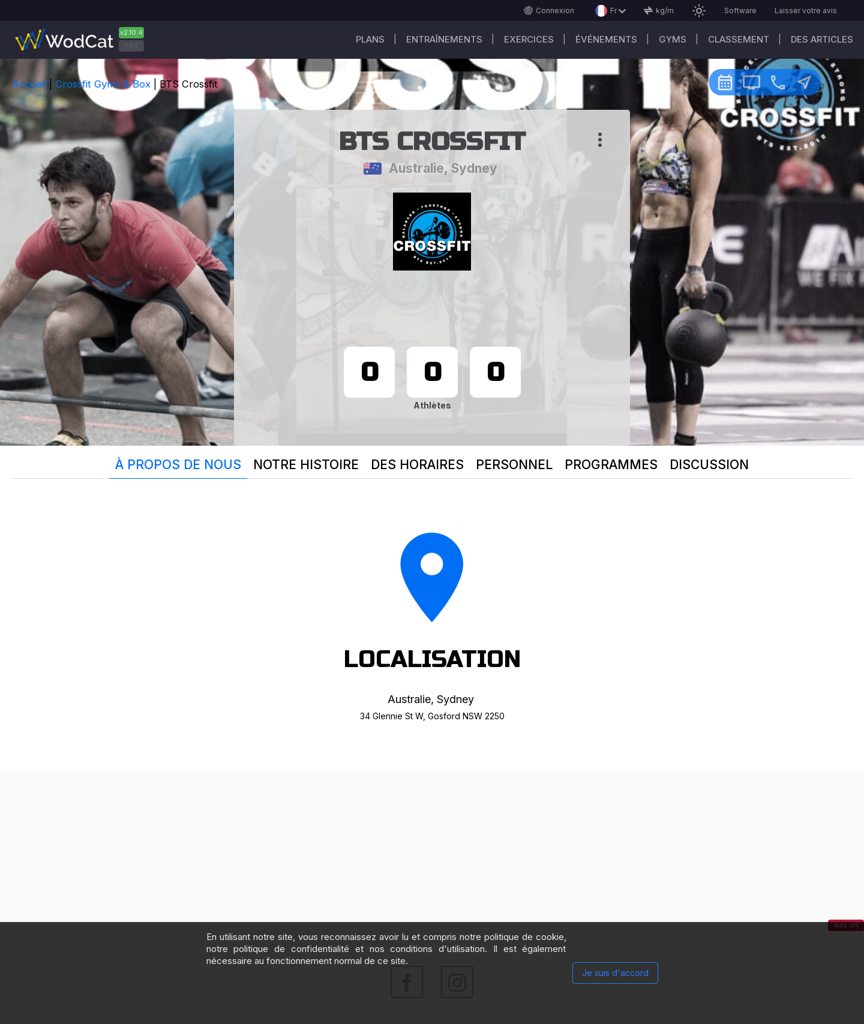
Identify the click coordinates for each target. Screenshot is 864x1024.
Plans (370, 39)
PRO (132, 45)
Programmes (611, 464)
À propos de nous (178, 464)
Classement (738, 39)
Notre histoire (306, 464)
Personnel (514, 464)
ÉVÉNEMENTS (606, 39)
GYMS (672, 39)
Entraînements (444, 39)
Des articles (822, 39)
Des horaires (417, 464)
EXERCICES (529, 39)
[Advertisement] (432, 856)
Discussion (709, 464)
